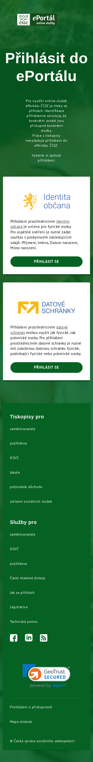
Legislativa (19, 607)
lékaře (15, 472)
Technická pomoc (24, 621)
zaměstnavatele (22, 429)
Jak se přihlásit (22, 592)
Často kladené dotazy (27, 578)
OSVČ (14, 458)
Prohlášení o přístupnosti (31, 707)
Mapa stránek (21, 721)
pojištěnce (18, 443)
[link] (46, 675)
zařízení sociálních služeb (31, 501)
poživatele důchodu (26, 487)
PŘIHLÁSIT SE (46, 261)
